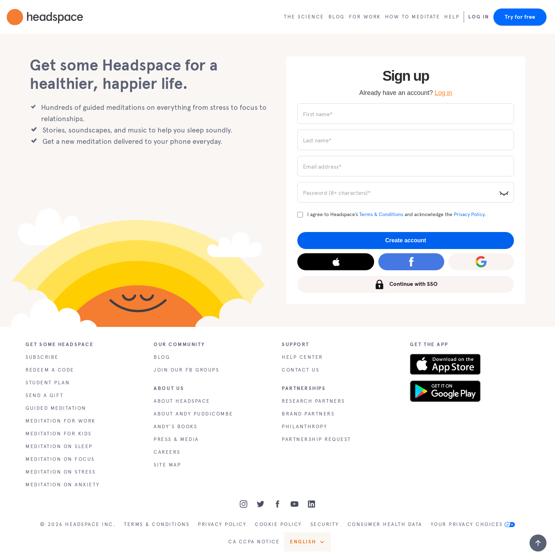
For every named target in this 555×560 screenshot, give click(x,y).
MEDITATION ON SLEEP (59, 446)
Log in (443, 92)
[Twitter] (260, 504)
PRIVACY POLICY (222, 524)
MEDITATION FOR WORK (60, 421)
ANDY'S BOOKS (175, 427)
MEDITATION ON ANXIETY (62, 485)
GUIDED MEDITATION (55, 408)
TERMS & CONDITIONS (156, 524)
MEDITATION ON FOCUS (60, 459)
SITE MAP (167, 465)
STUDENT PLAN (47, 383)
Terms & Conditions (381, 214)
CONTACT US (300, 370)
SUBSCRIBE (42, 357)
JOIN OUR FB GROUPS (186, 370)
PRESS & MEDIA (176, 439)
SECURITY (324, 524)
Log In (478, 17)
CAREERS (167, 452)
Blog (336, 17)
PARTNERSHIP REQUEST (316, 439)
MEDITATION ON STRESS (60, 472)
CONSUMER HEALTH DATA (385, 524)
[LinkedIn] (311, 504)
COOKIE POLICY (278, 524)
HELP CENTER (302, 357)
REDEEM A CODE (49, 370)
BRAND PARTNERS (308, 414)
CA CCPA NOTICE (254, 542)
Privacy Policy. (470, 214)
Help (451, 17)
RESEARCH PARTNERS (313, 401)
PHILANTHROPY (304, 427)
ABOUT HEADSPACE (182, 401)
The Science (304, 17)
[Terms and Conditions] (300, 214)
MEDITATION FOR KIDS (58, 434)
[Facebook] (277, 504)
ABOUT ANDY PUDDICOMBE (193, 414)
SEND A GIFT (44, 395)
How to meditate (412, 17)
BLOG (162, 357)
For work (365, 17)
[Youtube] (294, 504)
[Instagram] (243, 504)
